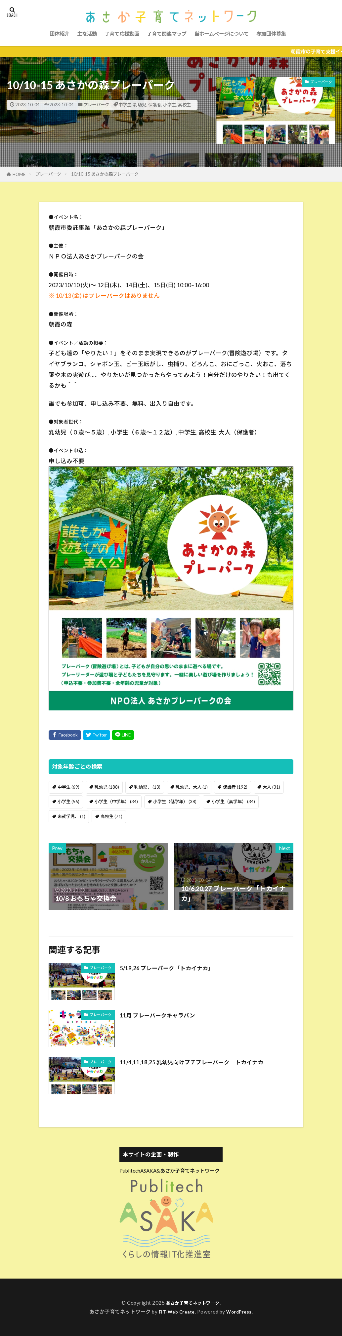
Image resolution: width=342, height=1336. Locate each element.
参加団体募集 (271, 34)
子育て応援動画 (122, 34)
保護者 (154, 104)
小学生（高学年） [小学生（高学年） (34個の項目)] (233, 801)
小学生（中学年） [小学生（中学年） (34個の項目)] (116, 801)
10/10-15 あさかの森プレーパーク (105, 174)
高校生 (184, 104)
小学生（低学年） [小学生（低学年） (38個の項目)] (174, 801)
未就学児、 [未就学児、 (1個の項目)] (71, 816)
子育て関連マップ (167, 34)
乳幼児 (139, 104)
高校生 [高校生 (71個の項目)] (111, 816)
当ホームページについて (221, 34)
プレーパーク (96, 104)
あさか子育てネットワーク (193, 1303)
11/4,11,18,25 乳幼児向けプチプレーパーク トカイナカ (203, 1062)
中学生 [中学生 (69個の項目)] (68, 787)
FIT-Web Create (175, 1312)
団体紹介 (59, 34)
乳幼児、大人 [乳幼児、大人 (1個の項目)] (192, 787)
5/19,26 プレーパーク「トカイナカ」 (174, 968)
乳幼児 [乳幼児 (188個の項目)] (107, 787)
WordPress (241, 1312)
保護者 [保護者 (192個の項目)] (235, 787)
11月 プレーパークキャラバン (164, 1015)
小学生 (169, 104)
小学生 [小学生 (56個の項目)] (68, 801)
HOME (19, 174)
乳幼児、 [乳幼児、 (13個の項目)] (147, 787)
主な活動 (87, 34)
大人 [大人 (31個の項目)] (271, 787)
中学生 (124, 104)
